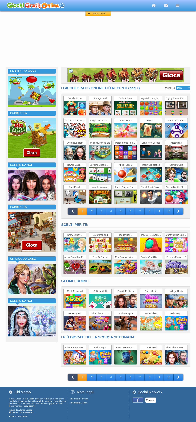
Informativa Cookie (78, 403)
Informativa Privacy (79, 399)
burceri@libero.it (26, 412)
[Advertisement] (98, 42)
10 (168, 211)
